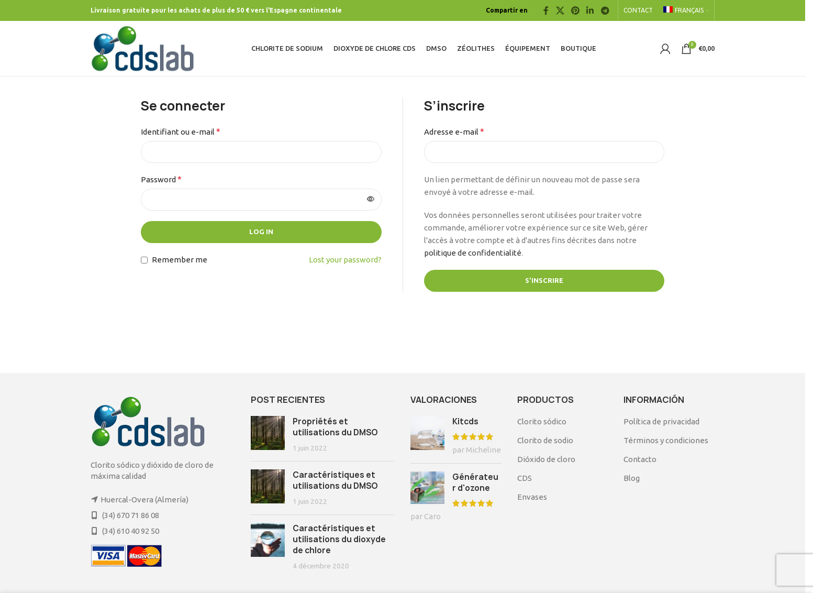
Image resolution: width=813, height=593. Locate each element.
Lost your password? (345, 259)
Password (161, 179)
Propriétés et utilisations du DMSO (335, 427)
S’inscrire (544, 280)
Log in (261, 231)
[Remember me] (144, 260)
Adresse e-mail (454, 131)
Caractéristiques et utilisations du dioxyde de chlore (339, 539)
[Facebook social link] (546, 10)
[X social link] (559, 10)
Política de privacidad (661, 421)
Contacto (639, 459)
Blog (631, 478)
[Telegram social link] (604, 10)
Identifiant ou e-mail (180, 131)
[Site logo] (143, 47)
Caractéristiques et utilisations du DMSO (335, 480)
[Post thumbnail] (268, 434)
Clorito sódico (541, 421)
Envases (532, 496)
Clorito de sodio (545, 440)
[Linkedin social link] (590, 10)
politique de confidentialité (472, 252)
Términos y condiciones (665, 440)
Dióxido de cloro (546, 459)
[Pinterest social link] (575, 10)
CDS (524, 478)
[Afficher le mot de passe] (371, 200)
